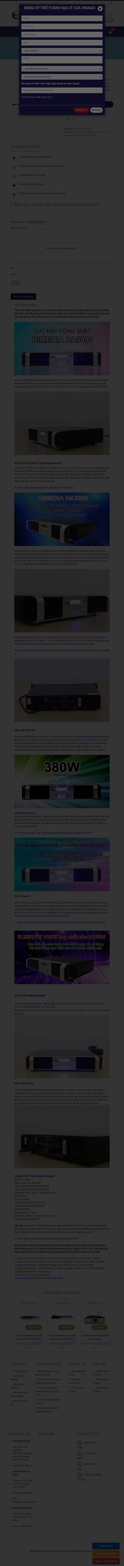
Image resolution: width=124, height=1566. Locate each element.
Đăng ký (81, 110)
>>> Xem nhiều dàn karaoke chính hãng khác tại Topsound (43, 487)
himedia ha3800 (94, 132)
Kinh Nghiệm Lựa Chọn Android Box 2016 (46, 1410)
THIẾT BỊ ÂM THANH (83, 129)
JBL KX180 (82, 746)
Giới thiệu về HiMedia (17, 1378)
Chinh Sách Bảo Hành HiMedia (19, 1394)
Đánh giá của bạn (18, 222)
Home (16, 53)
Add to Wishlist (67, 119)
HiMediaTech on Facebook (101, 1373)
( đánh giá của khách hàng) (85, 75)
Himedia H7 (86, 743)
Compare (75, 119)
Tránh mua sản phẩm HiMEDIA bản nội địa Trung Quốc (47, 1391)
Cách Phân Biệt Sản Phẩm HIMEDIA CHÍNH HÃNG (48, 1381)
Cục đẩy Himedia (87, 1099)
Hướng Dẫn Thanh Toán (74, 1381)
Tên (13, 268)
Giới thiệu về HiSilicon (17, 1386)
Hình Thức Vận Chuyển (76, 1389)
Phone (46, 3)
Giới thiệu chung (20, 1371)
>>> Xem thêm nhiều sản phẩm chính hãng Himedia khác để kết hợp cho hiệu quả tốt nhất (59, 922)
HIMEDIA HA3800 (45, 1176)
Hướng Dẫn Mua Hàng (77, 1373)
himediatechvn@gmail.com (26, 3)
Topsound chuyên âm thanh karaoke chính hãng (38, 1278)
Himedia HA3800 (98, 386)
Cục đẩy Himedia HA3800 (87, 736)
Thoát (96, 110)
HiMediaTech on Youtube (101, 1389)
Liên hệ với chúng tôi (20, 1403)
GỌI (103, 105)
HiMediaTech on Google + (101, 1381)
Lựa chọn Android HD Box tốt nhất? (48, 1401)
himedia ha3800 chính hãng (84, 135)
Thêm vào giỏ (74, 110)
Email (14, 274)
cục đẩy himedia (79, 132)
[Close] (100, 8)
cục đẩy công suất (79, 560)
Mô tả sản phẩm (23, 296)
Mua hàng (31, 1303)
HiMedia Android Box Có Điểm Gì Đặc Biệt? (47, 1373)
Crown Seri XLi (50, 477)
